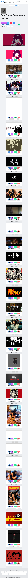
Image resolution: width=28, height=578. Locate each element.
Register (16, 2)
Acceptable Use (21, 572)
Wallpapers (5, 26)
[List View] (5, 24)
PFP (9, 26)
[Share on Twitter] (8, 23)
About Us (2, 572)
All (2, 26)
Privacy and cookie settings (21, 574)
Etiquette (25, 572)
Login (13, 2)
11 (15, 525)
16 (15, 152)
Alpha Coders (3, 1)
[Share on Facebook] (14, 23)
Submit (5, 2)
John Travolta (11, 30)
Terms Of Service (15, 572)
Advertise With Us (5, 574)
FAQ (5, 572)
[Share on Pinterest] (11, 23)
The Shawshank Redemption (17, 30)
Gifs (11, 26)
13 (15, 117)
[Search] (26, 1)
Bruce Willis (7, 30)
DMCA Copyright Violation (12, 574)
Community (10, 2)
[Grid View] (3, 24)
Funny (13, 187)
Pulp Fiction (16, 5)
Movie (12, 5)
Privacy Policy (9, 572)
